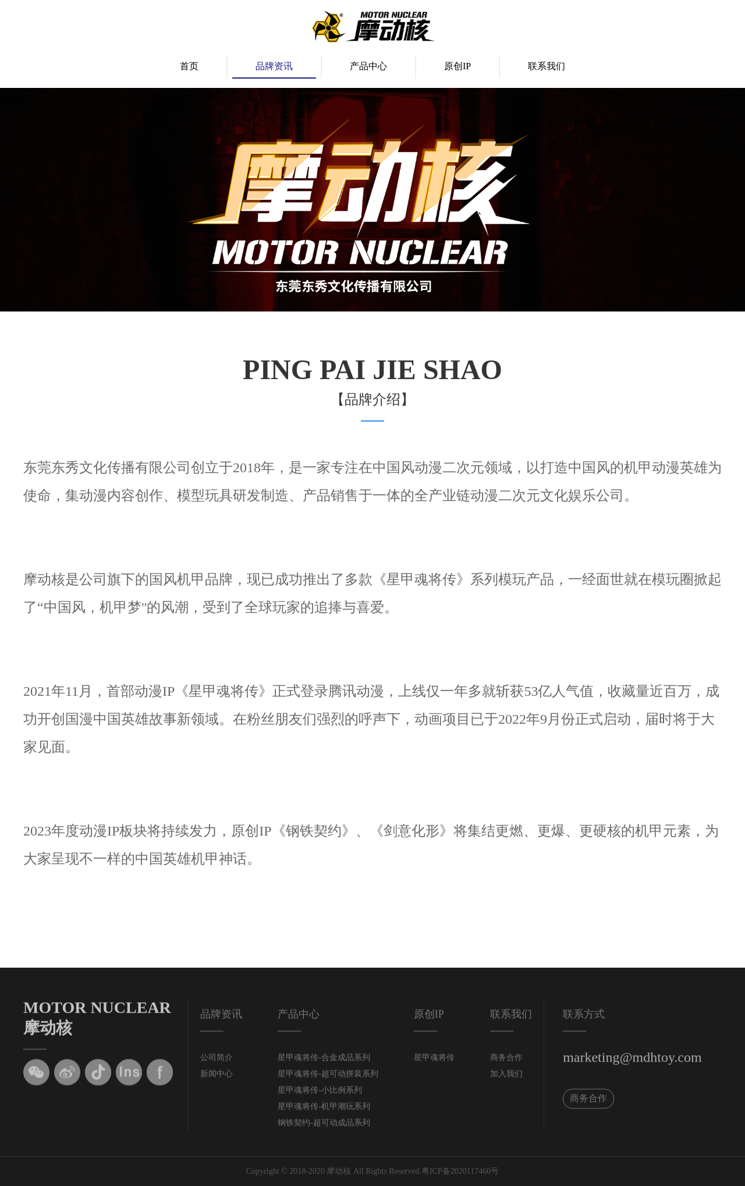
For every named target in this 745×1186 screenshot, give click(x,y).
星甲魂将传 (434, 1061)
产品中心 (368, 66)
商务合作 (506, 1061)
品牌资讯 (274, 66)
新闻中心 (216, 1078)
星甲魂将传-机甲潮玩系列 (324, 1110)
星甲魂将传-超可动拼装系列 (328, 1078)
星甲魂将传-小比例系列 (320, 1094)
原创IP (457, 66)
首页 (189, 66)
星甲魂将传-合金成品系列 (324, 1061)
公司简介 (216, 1061)
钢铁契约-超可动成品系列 (324, 1127)
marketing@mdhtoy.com (632, 1061)
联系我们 (546, 66)
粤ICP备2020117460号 (460, 1171)
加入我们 (506, 1078)
